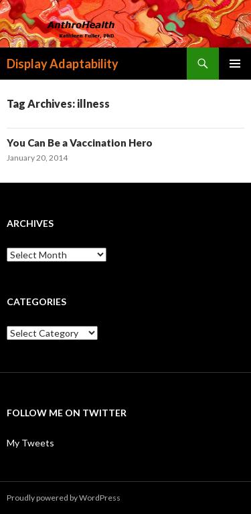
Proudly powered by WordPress (63, 498)
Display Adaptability (62, 63)
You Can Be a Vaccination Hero (80, 143)
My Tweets (30, 442)
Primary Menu (235, 64)
